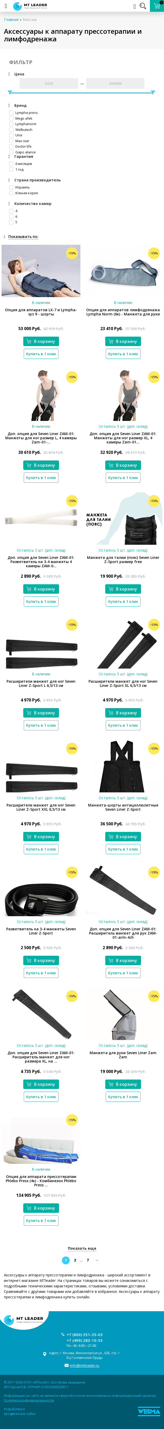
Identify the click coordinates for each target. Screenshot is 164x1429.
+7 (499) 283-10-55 (85, 1340)
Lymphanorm (22, 123)
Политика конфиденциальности (29, 1400)
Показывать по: (23, 236)
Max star (19, 140)
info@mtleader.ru (84, 1365)
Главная (11, 19)
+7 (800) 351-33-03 (85, 1334)
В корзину (40, 341)
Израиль (19, 187)
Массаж (30, 19)
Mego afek (20, 118)
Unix (15, 135)
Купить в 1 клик (41, 353)
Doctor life (20, 146)
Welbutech (20, 129)
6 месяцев (20, 163)
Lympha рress (23, 112)
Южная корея (23, 193)
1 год (16, 169)
